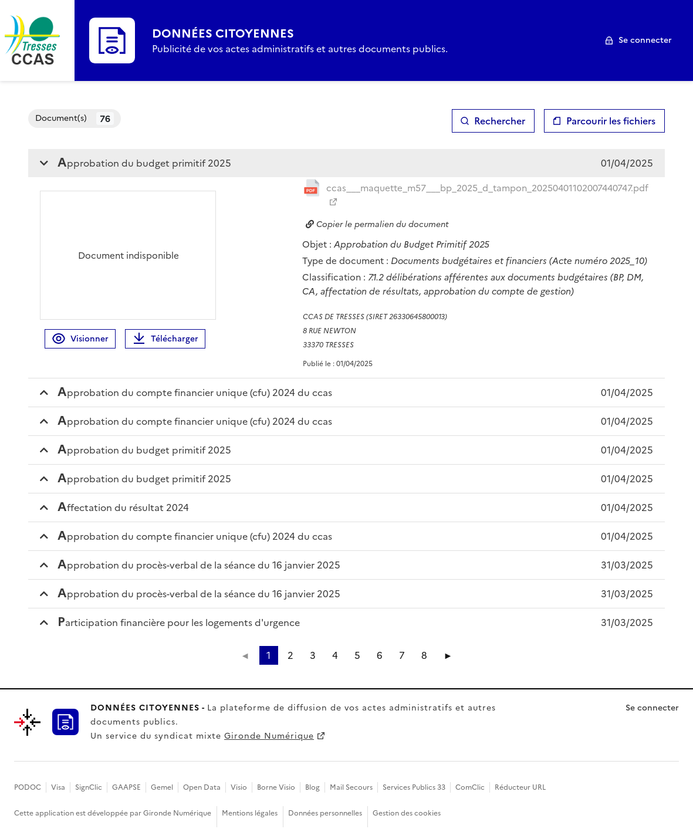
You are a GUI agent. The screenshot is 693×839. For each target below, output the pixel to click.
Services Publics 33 (414, 787)
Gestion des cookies (407, 813)
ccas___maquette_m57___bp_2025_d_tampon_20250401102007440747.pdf (487, 188)
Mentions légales (250, 813)
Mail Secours (351, 787)
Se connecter (645, 40)
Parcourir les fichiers (610, 121)
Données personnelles (325, 813)
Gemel (162, 787)
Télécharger (165, 338)
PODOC (27, 787)
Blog (312, 787)
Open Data (202, 787)
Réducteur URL (520, 787)
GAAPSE (126, 787)
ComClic (470, 787)
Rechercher (499, 121)
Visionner (80, 338)
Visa (58, 787)
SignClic (88, 787)
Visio (239, 787)
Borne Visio (276, 787)
